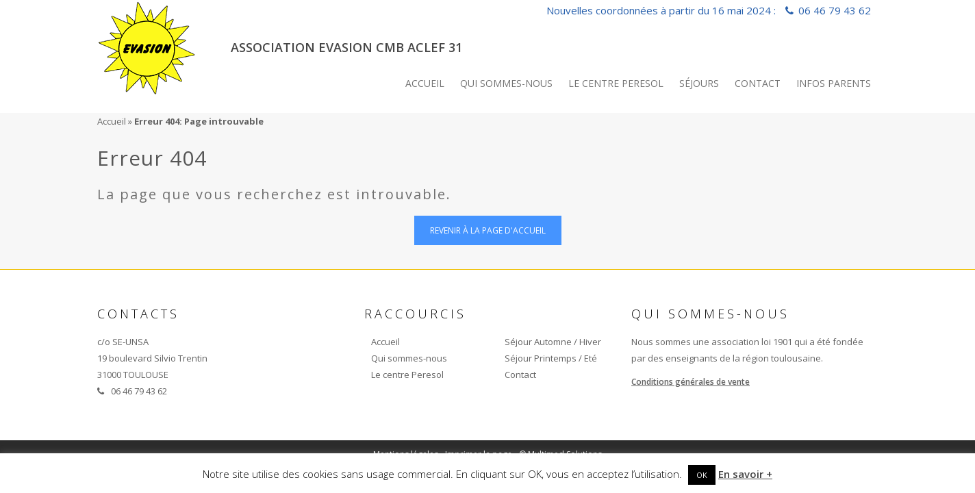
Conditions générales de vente (690, 382)
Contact (758, 83)
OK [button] (701, 475)
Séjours (699, 83)
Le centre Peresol (615, 83)
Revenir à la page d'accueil (488, 230)
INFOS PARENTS (833, 83)
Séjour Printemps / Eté (551, 358)
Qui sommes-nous (506, 83)
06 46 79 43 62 (834, 10)
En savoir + (745, 474)
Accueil (424, 83)
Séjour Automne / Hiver (553, 342)
